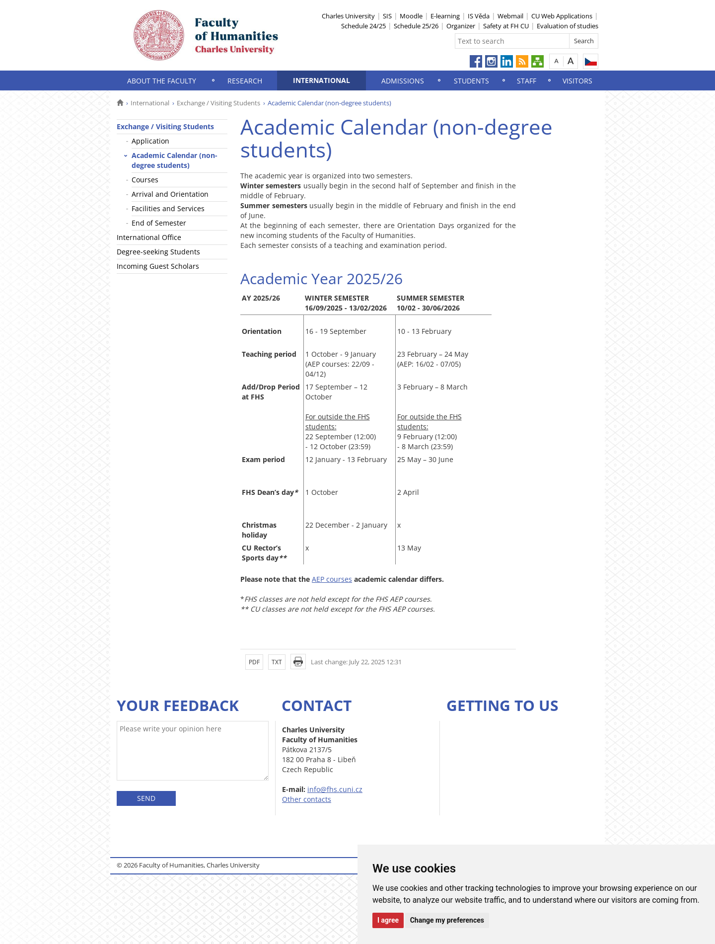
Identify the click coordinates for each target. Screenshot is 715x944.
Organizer (460, 25)
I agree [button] (388, 920)
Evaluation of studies (567, 25)
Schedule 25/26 (416, 25)
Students (471, 80)
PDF (254, 662)
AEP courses (332, 579)
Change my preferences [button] (447, 920)
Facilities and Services (168, 208)
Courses (145, 179)
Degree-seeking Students (158, 251)
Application (150, 141)
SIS (387, 15)
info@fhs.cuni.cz (334, 789)
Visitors (577, 80)
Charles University (348, 15)
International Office (149, 237)
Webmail (510, 15)
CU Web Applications (561, 15)
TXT (277, 662)
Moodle (411, 15)
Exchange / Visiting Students (218, 102)
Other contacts (306, 799)
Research (244, 80)
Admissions (402, 80)
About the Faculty (161, 80)
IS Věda (479, 15)
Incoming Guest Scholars (158, 266)
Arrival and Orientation (170, 194)
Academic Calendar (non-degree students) (174, 160)
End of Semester (159, 223)
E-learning (445, 15)
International (321, 80)
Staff (526, 80)
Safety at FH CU (506, 25)
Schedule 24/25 (363, 25)
